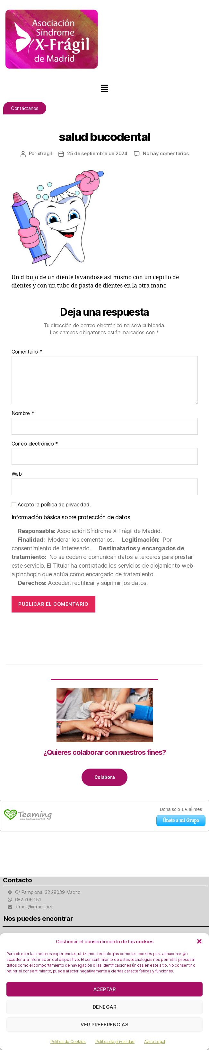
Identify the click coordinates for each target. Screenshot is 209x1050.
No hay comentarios (165, 153)
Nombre (23, 413)
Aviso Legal (154, 1041)
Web (17, 474)
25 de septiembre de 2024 (97, 153)
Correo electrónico (35, 444)
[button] (199, 941)
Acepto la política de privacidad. (51, 505)
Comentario (27, 352)
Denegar (105, 1007)
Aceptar (104, 989)
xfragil (45, 153)
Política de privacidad (115, 1041)
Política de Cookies (68, 1041)
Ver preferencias (105, 1024)
